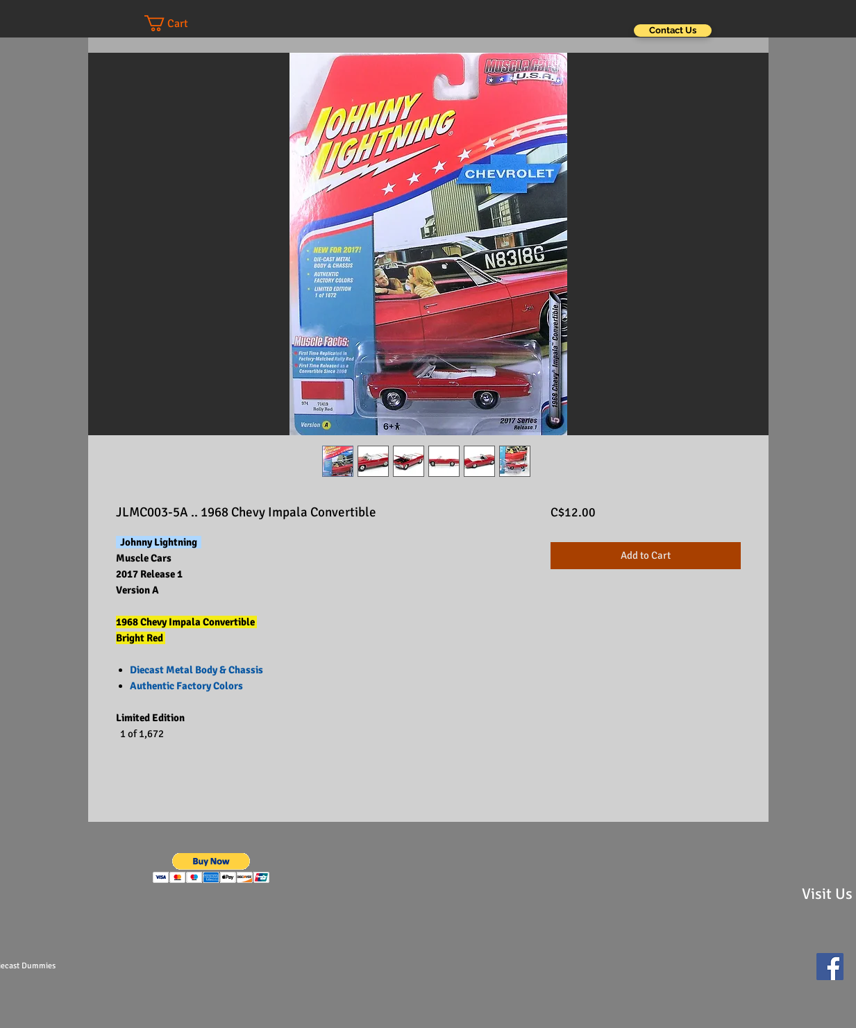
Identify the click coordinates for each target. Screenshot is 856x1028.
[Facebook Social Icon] (830, 966)
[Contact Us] (673, 30)
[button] (179, 23)
